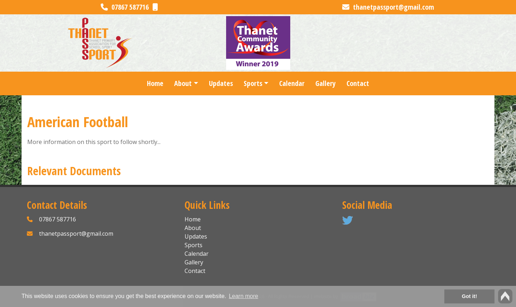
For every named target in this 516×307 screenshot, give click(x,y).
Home (155, 83)
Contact (358, 83)
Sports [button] (253, 83)
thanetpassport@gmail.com (388, 7)
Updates (221, 83)
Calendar (292, 83)
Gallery (325, 83)
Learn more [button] (243, 296)
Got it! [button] (469, 296)
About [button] (183, 83)
